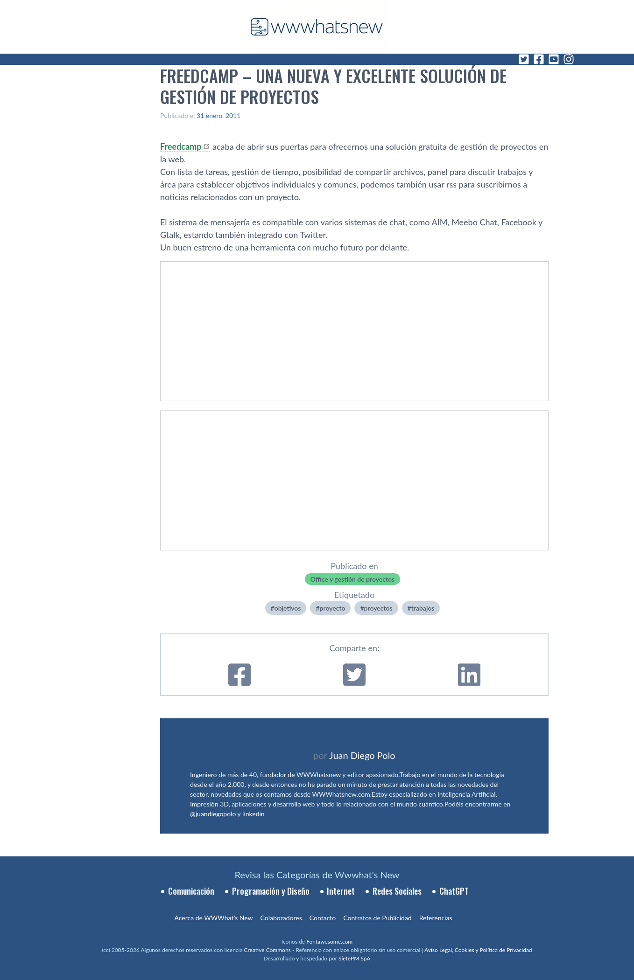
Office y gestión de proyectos (352, 579)
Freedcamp (180, 146)
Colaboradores (281, 918)
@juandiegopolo (213, 814)
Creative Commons (267, 949)
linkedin (253, 814)
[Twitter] (523, 59)
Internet (341, 891)
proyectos (378, 608)
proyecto (332, 608)
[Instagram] (568, 59)
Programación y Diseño (271, 891)
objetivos (288, 608)
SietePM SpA (354, 958)
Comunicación (191, 891)
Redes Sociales (397, 891)
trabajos (423, 608)
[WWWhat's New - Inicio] (317, 27)
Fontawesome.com (329, 941)
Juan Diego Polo (362, 755)
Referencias (435, 918)
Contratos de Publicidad (377, 918)
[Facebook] (538, 59)
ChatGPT (454, 891)
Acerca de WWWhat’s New (213, 918)
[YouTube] (553, 59)
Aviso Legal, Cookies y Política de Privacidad (478, 949)
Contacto (323, 918)
